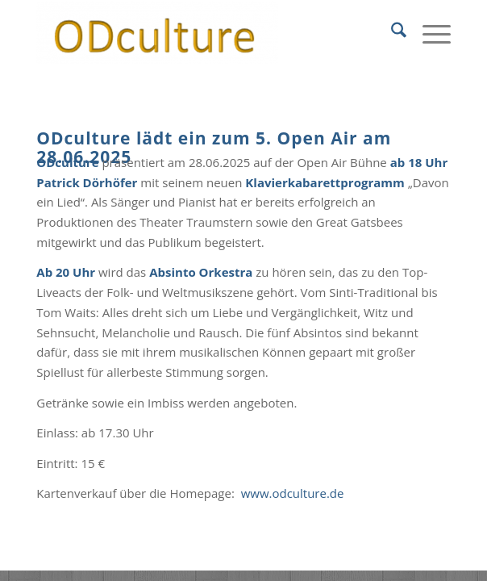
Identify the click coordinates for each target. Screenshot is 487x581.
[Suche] (390, 32)
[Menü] (428, 32)
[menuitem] (390, 32)
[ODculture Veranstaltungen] (202, 32)
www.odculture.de (292, 493)
